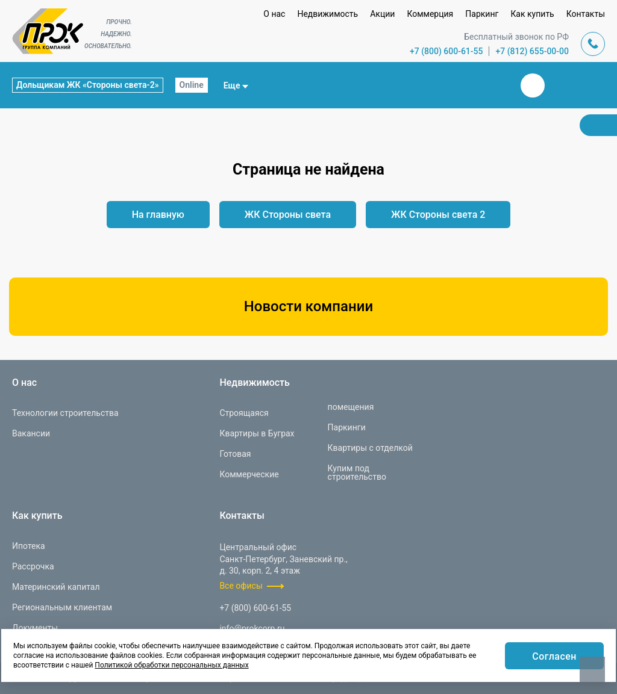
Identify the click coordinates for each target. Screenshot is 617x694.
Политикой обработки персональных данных (171, 665)
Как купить (532, 14)
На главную (158, 214)
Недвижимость (327, 14)
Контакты (585, 14)
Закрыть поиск (494, 85)
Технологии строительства (65, 413)
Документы (35, 628)
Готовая (235, 454)
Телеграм (562, 85)
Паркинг (481, 14)
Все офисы (240, 585)
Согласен (554, 656)
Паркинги (347, 427)
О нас (274, 14)
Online (192, 85)
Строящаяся (243, 413)
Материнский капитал (56, 587)
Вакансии (31, 433)
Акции (382, 14)
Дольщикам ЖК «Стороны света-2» (87, 85)
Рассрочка (33, 566)
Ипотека (28, 546)
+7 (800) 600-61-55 (446, 51)
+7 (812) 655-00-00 (532, 51)
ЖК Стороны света (288, 214)
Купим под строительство (357, 472)
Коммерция (430, 14)
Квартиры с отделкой (370, 448)
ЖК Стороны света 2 (438, 214)
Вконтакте (533, 85)
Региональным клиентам (62, 607)
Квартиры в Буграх (256, 433)
